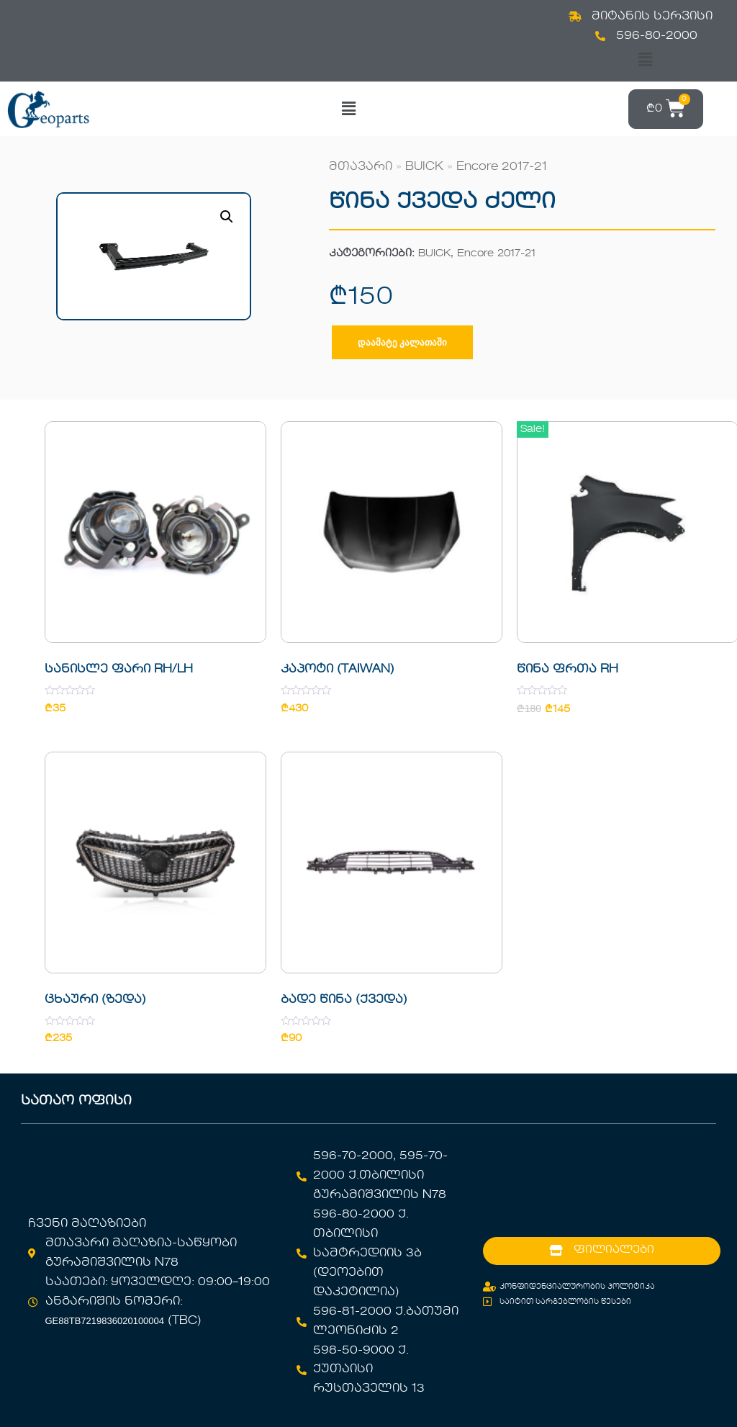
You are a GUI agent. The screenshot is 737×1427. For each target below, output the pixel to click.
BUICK (424, 167)
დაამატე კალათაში (402, 342)
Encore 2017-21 (501, 167)
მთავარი (360, 167)
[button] (645, 60)
